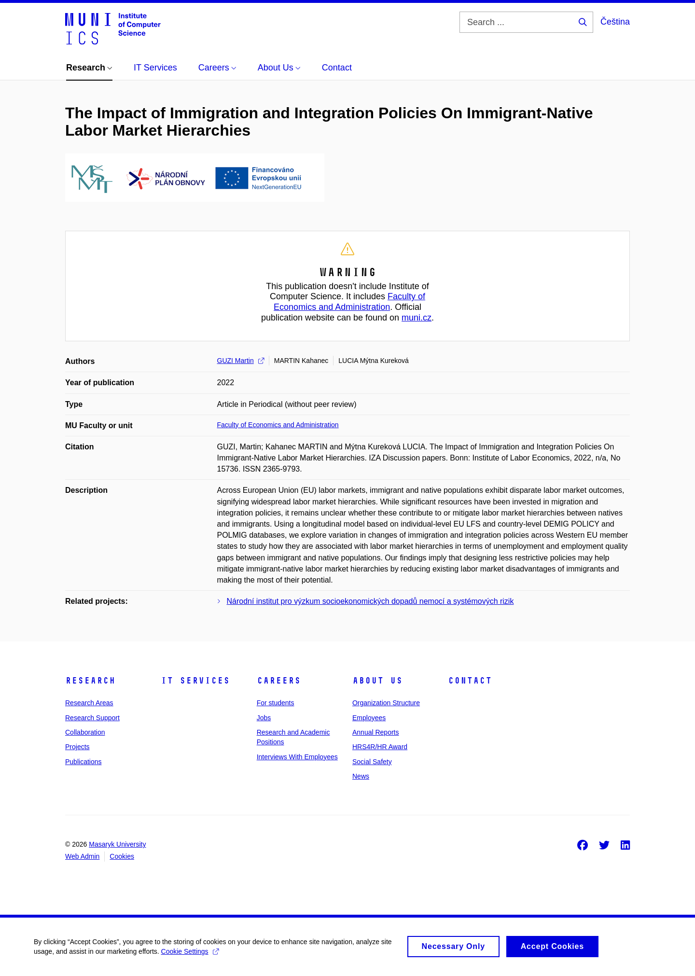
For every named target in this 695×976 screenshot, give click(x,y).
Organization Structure (386, 703)
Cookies (122, 856)
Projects (77, 747)
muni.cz (416, 317)
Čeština (615, 22)
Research (90, 680)
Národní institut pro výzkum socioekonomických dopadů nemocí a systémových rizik (370, 601)
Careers (279, 680)
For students (275, 703)
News (360, 776)
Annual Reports (375, 732)
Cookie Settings (190, 957)
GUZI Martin (240, 360)
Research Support (92, 718)
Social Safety (372, 762)
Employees (369, 718)
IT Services (195, 680)
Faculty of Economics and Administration (349, 302)
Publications (83, 762)
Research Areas (89, 703)
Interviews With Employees (297, 757)
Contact (470, 680)
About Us (377, 680)
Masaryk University (117, 844)
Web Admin (82, 856)
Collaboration (85, 732)
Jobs (264, 718)
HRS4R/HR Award (379, 747)
